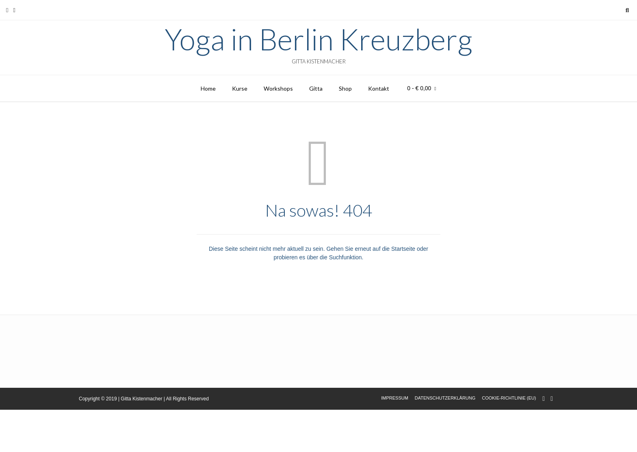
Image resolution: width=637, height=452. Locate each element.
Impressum (394, 398)
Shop (345, 88)
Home (208, 88)
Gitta (316, 88)
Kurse (239, 88)
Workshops (278, 88)
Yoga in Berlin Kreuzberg (318, 39)
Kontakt (378, 88)
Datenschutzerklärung (445, 398)
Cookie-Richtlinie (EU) (509, 398)
